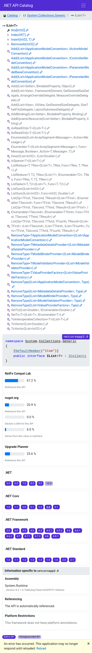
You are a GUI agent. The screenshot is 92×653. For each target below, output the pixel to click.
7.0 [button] (24, 483)
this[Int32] (19, 30)
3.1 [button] (56, 507)
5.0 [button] (8, 483)
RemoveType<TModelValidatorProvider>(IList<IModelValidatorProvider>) (50, 266)
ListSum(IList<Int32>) (27, 189)
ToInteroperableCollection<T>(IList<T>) (40, 319)
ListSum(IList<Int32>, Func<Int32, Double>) (42, 193)
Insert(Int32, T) (23, 39)
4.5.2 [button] (59, 530)
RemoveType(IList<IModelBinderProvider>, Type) (46, 296)
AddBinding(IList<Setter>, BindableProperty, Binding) (49, 114)
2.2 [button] (40, 507)
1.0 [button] (8, 507)
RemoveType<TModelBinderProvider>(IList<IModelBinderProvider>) (50, 256)
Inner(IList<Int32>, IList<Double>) (35, 156)
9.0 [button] (40, 483)
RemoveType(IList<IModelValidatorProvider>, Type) (48, 301)
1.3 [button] (32, 559)
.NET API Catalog (18, 5)
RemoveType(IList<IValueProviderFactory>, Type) (46, 305)
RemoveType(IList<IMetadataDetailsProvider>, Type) (49, 291)
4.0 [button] (32, 530)
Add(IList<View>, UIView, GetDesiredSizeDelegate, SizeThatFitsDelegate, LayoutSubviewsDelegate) (49, 107)
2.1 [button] (32, 507)
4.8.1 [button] (56, 536)
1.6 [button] (56, 559)
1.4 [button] (40, 559)
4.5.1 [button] (49, 530)
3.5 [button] (24, 530)
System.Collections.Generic (46, 15)
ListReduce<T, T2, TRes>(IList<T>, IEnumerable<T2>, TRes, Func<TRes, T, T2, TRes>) (50, 177)
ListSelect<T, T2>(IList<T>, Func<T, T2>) (40, 184)
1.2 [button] (24, 559)
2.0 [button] (24, 507)
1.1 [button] (16, 507)
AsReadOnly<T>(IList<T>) (30, 128)
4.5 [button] (40, 530)
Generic (69, 341)
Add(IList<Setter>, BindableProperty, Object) (43, 86)
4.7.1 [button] (27, 536)
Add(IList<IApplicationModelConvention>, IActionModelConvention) (49, 51)
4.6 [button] (68, 530)
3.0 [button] (48, 507)
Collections (50, 341)
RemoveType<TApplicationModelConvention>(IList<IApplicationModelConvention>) (50, 238)
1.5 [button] (48, 559)
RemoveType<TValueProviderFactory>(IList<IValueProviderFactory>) (49, 275)
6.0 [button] (16, 483)
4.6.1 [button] (77, 530)
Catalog (12, 15)
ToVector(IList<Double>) (29, 324)
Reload (41, 648)
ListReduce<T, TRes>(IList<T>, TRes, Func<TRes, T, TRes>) (49, 168)
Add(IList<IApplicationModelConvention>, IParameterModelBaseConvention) (50, 70)
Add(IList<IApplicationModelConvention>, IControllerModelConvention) (49, 60)
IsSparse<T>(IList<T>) (28, 161)
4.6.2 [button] (9, 536)
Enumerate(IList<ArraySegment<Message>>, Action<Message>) (49, 140)
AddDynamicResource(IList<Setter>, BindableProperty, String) (50, 121)
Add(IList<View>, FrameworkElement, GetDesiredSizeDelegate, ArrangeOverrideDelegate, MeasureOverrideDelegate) (50, 95)
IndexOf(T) (20, 35)
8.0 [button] (32, 483)
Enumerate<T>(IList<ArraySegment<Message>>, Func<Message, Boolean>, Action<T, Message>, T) (49, 149)
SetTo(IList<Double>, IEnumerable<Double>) (43, 310)
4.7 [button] (18, 536)
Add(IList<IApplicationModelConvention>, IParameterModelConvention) (50, 79)
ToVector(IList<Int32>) (28, 328)
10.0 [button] (48, 483)
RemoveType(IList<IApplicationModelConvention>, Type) (50, 284)
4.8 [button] (47, 536)
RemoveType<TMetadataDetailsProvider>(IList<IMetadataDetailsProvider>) (50, 247)
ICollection (79, 356)
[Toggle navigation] (83, 5)
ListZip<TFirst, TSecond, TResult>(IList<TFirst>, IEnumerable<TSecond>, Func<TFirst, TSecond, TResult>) (49, 200)
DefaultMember (28, 351)
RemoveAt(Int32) (24, 44)
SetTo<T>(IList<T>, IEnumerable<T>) (38, 314)
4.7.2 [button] (38, 536)
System (31, 341)
